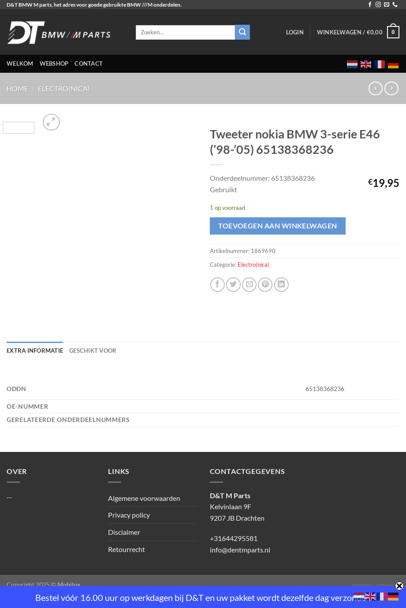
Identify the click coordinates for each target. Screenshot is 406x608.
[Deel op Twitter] (233, 284)
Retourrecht (126, 549)
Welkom (20, 63)
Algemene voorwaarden (144, 498)
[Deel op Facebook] (217, 284)
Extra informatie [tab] (35, 350)
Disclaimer (124, 532)
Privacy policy (129, 515)
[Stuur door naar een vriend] (249, 284)
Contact (88, 63)
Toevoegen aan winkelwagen (277, 226)
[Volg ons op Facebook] (369, 5)
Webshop (54, 63)
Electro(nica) (64, 88)
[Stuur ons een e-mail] (386, 5)
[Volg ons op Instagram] (378, 5)
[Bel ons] (395, 5)
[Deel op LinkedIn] (281, 284)
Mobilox (69, 584)
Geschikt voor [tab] (92, 350)
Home (17, 88)
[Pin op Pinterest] (265, 284)
